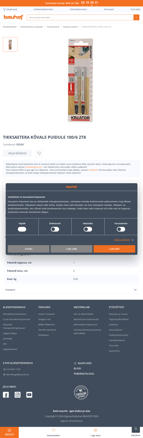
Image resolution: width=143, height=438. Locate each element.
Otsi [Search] (136, 17)
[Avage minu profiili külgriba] (95, 431)
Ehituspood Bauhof (10, 27)
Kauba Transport (46, 314)
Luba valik (71, 249)
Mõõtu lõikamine (46, 324)
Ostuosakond (115, 329)
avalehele (94, 170)
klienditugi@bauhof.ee (17, 374)
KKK (5, 343)
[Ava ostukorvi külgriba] (136, 430)
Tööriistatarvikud (53, 27)
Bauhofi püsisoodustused (86, 319)
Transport (10, 289)
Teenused (109, 9)
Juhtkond (113, 324)
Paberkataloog (84, 373)
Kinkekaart (43, 335)
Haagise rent (44, 319)
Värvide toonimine (47, 329)
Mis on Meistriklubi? (84, 314)
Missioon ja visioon (118, 314)
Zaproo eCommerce (71, 421)
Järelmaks (7, 338)
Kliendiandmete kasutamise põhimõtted (87, 331)
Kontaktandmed (117, 340)
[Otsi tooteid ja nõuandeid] (80, 17)
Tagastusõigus (10, 333)
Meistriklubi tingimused (85, 324)
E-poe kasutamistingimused (16, 319)
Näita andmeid (122, 240)
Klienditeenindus (78, 9)
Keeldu (28, 249)
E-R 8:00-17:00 (13, 369)
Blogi (77, 368)
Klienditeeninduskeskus (14, 314)
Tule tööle (135, 9)
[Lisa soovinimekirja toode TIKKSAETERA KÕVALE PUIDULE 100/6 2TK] (39, 153)
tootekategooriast (34, 167)
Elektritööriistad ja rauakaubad (31, 27)
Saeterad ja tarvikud (70, 27)
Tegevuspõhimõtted (119, 319)
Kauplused (10, 9)
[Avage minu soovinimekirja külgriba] (53, 431)
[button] (10, 44)
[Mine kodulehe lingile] (13, 17)
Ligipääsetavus (10, 349)
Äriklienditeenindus (43, 9)
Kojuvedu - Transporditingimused (14, 326)
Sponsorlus (114, 350)
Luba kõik (114, 249)
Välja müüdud (17, 153)
